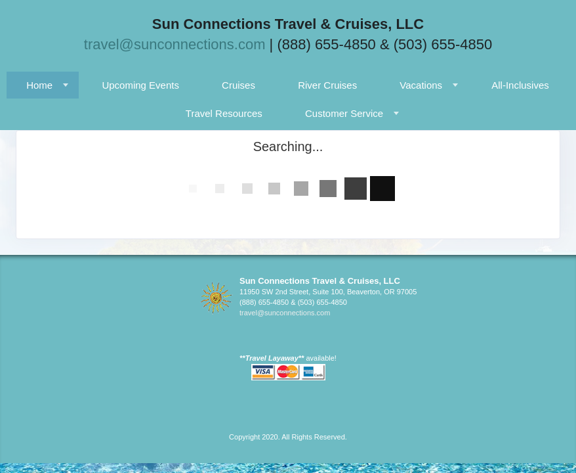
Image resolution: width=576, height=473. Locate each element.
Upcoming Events (140, 85)
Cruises (238, 85)
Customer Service (344, 113)
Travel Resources (224, 113)
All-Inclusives (520, 85)
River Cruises (327, 85)
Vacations (421, 85)
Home (39, 85)
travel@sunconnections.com (175, 44)
